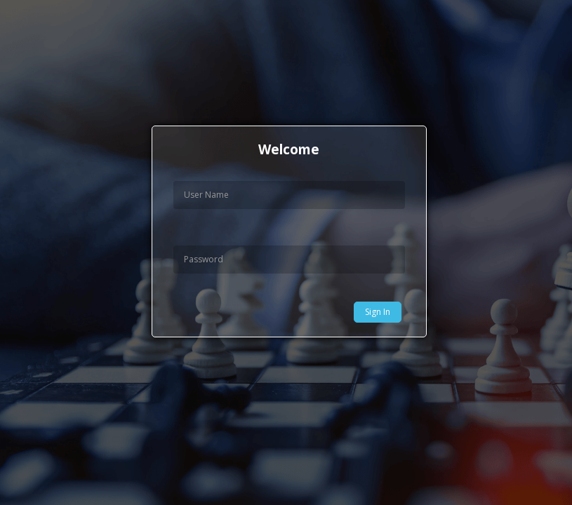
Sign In (377, 312)
